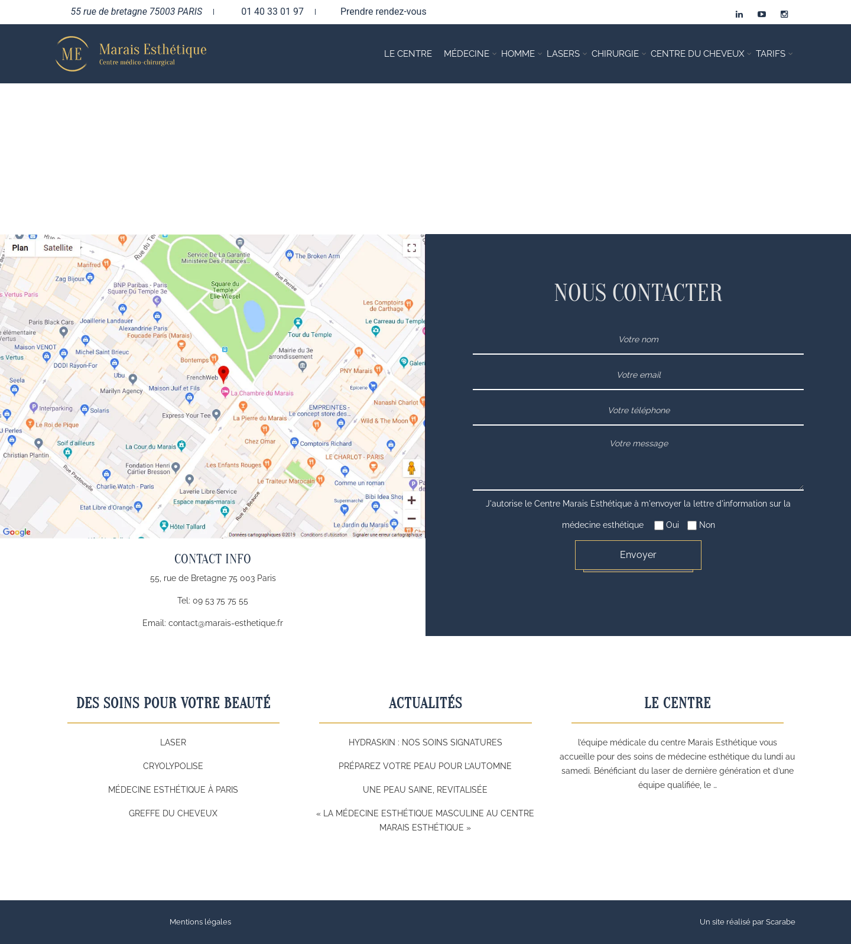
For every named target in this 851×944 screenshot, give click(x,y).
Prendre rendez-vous (377, 11)
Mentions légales (200, 921)
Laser (173, 742)
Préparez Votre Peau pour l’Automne (425, 766)
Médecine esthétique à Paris (173, 789)
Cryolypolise (173, 766)
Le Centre (408, 53)
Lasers (563, 53)
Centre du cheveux (697, 53)
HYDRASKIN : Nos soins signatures (425, 742)
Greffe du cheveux (173, 813)
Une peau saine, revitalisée (425, 789)
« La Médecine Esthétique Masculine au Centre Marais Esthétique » (425, 820)
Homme (518, 53)
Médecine (466, 53)
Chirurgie (615, 53)
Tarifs (770, 53)
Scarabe (780, 921)
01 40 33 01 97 (265, 11)
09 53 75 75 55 (220, 600)
